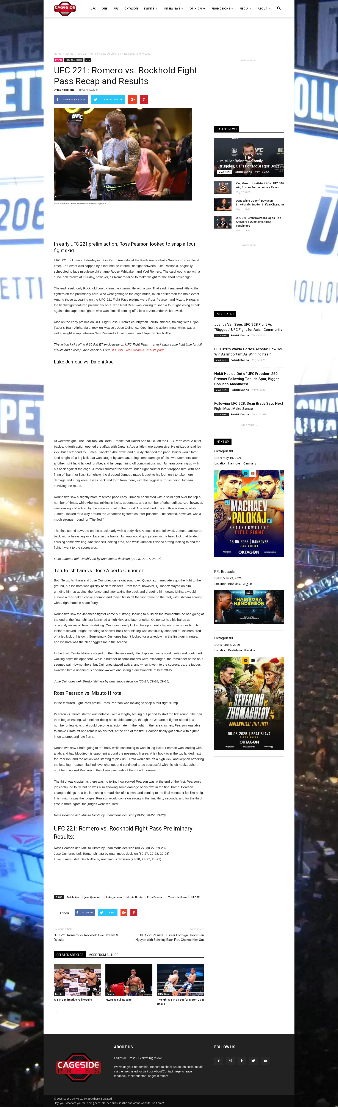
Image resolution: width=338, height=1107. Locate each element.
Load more (249, 425)
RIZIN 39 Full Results (118, 999)
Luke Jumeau (114, 897)
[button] (279, 5)
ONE (105, 8)
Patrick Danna (243, 171)
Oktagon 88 (223, 451)
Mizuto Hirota (134, 897)
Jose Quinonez (93, 897)
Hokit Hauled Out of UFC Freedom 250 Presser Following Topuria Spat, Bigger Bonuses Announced (246, 378)
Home (57, 53)
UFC (93, 8)
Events (151, 8)
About (264, 8)
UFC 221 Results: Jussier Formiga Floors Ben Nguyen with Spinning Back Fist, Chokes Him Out (170, 937)
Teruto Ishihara (177, 897)
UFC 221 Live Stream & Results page (137, 350)
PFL (116, 8)
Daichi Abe (73, 897)
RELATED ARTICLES (69, 955)
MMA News (164, 994)
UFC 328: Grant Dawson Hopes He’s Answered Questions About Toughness (258, 221)
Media (246, 8)
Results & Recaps (74, 59)
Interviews (173, 8)
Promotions (222, 8)
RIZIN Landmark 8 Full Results (73, 999)
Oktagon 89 (223, 638)
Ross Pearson (155, 897)
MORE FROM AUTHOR (104, 955)
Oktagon (131, 8)
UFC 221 (195, 897)
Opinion (197, 8)
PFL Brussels (224, 571)
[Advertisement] (169, 32)
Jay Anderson (65, 89)
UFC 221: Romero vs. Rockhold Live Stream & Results (86, 937)
